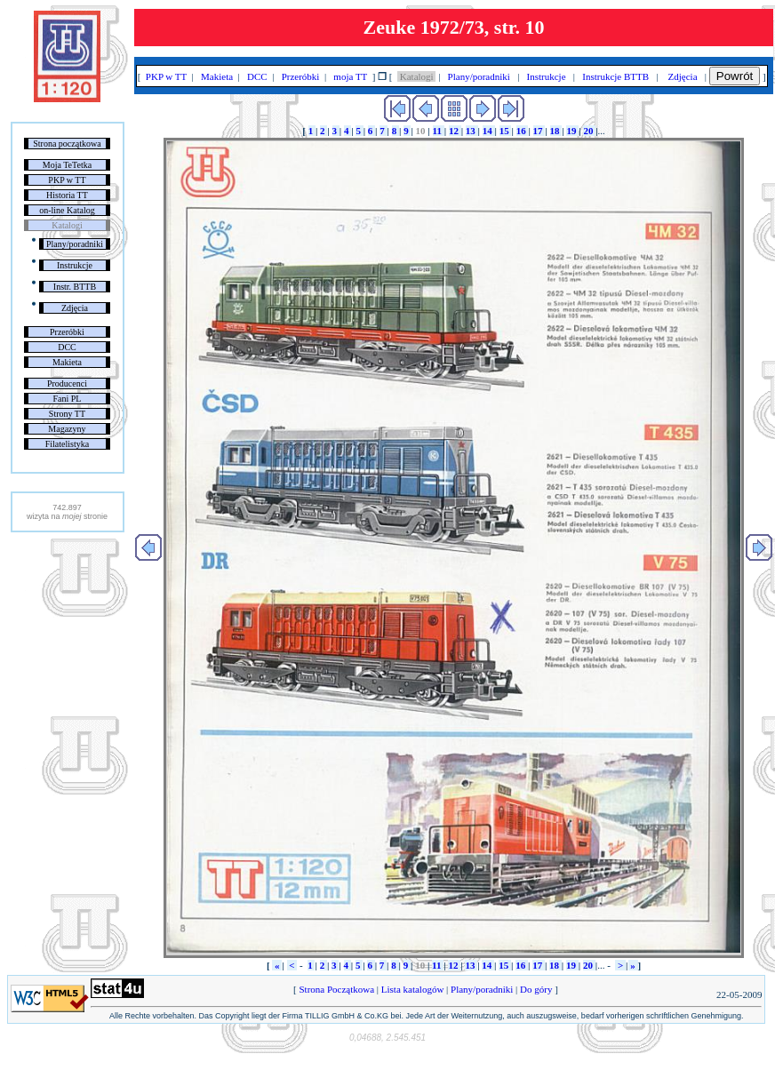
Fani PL (66, 398)
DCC (67, 347)
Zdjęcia (74, 308)
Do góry (536, 989)
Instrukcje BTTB (615, 76)
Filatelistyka (67, 444)
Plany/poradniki (74, 244)
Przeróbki (67, 332)
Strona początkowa (66, 143)
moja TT (351, 76)
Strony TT (67, 414)
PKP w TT (66, 180)
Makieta (67, 362)
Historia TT (67, 195)
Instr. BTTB (74, 286)
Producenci (67, 383)
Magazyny (66, 429)
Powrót (734, 76)
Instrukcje (74, 265)
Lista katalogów (412, 989)
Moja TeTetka (67, 165)
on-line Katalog (66, 210)
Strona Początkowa (337, 989)
